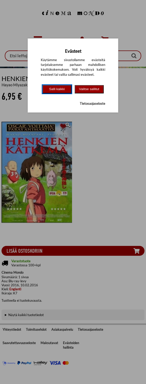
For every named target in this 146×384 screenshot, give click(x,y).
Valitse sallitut (89, 89)
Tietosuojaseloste (92, 103)
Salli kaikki (57, 89)
